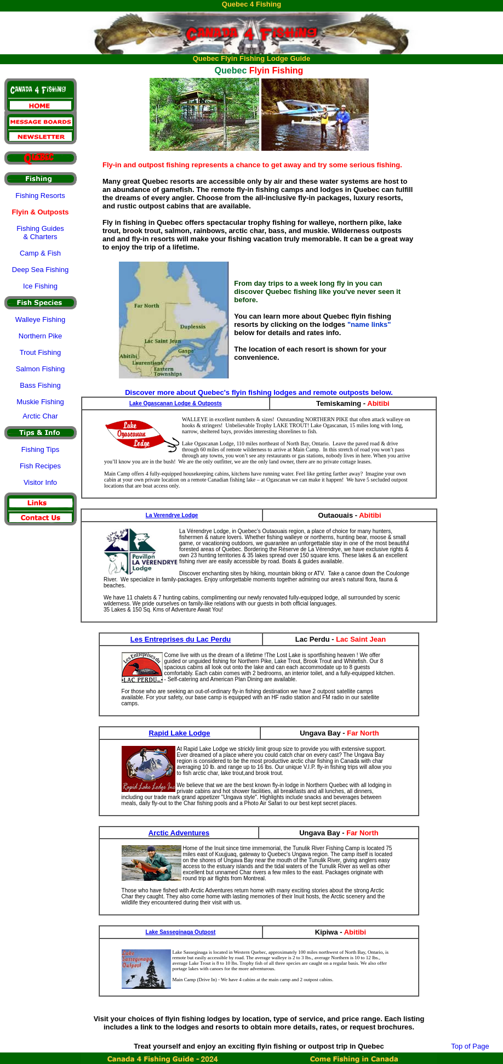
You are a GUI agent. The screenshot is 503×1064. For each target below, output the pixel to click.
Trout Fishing (40, 352)
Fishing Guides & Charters (40, 232)
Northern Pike (40, 336)
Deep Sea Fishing (40, 269)
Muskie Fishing (40, 402)
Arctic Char (40, 416)
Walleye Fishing (40, 319)
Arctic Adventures (179, 833)
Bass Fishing (40, 385)
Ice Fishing (40, 286)
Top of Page (470, 1046)
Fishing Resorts (40, 195)
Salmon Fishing (40, 369)
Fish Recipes (40, 466)
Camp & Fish (40, 253)
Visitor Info (40, 482)
